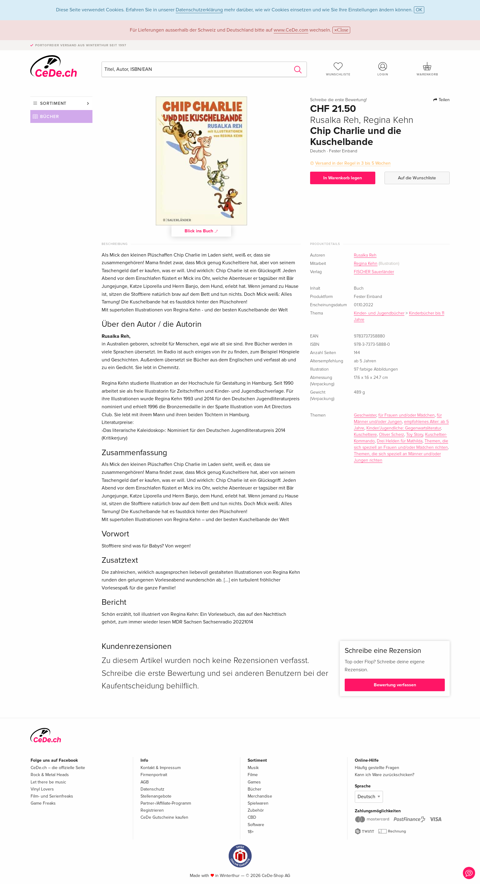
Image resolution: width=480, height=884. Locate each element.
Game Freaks (43, 803)
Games (254, 782)
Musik (253, 767)
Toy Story (414, 434)
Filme (253, 774)
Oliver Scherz (391, 434)
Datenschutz (152, 789)
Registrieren (152, 810)
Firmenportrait (154, 774)
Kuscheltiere (365, 434)
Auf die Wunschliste (417, 178)
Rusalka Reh (365, 255)
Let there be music (48, 782)
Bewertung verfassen (395, 685)
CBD (252, 817)
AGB (145, 782)
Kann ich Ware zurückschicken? (384, 774)
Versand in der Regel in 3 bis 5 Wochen (353, 163)
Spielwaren (258, 803)
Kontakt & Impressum (161, 767)
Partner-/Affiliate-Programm (166, 803)
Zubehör (256, 810)
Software (256, 824)
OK (419, 10)
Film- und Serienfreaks (52, 796)
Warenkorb (427, 69)
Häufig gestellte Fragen (377, 767)
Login (383, 69)
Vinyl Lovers (42, 789)
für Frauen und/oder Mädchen (406, 415)
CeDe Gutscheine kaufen (164, 817)
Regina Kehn (365, 263)
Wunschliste (338, 69)
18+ (251, 831)
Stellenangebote (156, 796)
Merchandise (260, 796)
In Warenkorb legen (342, 178)
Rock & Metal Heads (50, 774)
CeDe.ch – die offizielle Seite (58, 767)
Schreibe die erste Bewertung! (338, 100)
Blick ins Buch (201, 231)
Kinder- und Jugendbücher (379, 313)
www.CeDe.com (291, 30)
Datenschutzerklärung (199, 10)
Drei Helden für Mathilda (399, 441)
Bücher (49, 116)
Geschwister (365, 415)
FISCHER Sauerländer (374, 272)
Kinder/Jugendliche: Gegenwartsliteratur (403, 428)
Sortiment (53, 103)
